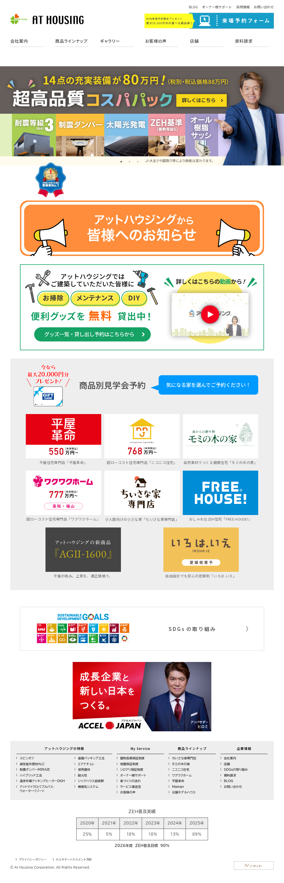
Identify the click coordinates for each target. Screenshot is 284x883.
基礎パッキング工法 (91, 757)
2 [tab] (129, 161)
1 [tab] (121, 161)
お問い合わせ (264, 6)
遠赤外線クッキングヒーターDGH (42, 780)
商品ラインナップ (71, 41)
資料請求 (244, 41)
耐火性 (82, 774)
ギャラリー (110, 41)
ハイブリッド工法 (31, 774)
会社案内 (19, 41)
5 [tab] (154, 161)
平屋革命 (178, 780)
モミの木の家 (181, 763)
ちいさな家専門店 (184, 757)
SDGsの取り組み (236, 768)
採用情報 (243, 6)
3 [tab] (138, 161)
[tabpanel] (142, 116)
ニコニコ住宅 (180, 768)
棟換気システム (88, 785)
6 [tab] (163, 161)
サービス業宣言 (130, 785)
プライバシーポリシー (32, 859)
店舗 (194, 41)
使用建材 (84, 768)
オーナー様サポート (217, 6)
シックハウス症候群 (91, 780)
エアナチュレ (86, 763)
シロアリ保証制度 (131, 768)
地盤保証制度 (129, 763)
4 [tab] (146, 161)
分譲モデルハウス (184, 791)
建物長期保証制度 (132, 757)
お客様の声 (156, 41)
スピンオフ (27, 757)
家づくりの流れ (130, 780)
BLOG (193, 6)
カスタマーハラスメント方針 (74, 859)
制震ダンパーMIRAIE (35, 768)
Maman (178, 785)
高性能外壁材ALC (32, 763)
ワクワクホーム (182, 774)
